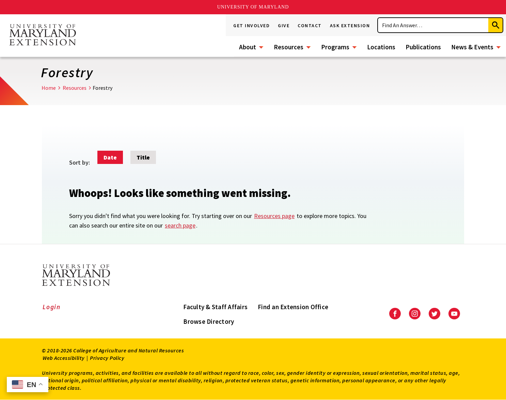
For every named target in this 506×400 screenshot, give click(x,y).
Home (49, 87)
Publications (423, 47)
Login (52, 307)
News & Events (472, 47)
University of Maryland (253, 7)
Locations (381, 47)
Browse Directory (208, 321)
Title (143, 157)
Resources (288, 47)
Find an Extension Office (293, 307)
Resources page (274, 216)
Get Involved (251, 25)
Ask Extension (350, 25)
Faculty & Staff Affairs (215, 307)
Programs (335, 47)
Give (283, 25)
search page (180, 225)
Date (110, 157)
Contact (310, 25)
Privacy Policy (107, 357)
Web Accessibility (64, 357)
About (247, 47)
